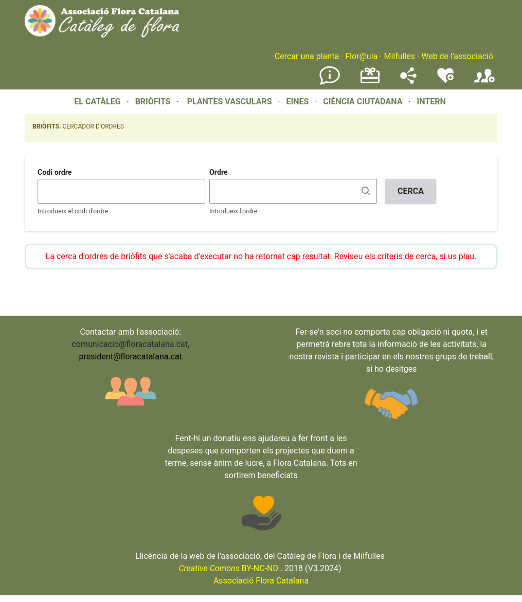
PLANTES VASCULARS (229, 101)
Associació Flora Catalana (261, 581)
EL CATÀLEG (97, 101)
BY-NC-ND (228, 568)
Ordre (218, 172)
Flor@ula (361, 56)
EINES (297, 101)
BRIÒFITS (154, 101)
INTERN (431, 101)
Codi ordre (55, 172)
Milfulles (399, 56)
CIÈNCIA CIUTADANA (362, 101)
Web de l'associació (457, 56)
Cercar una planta (307, 56)
